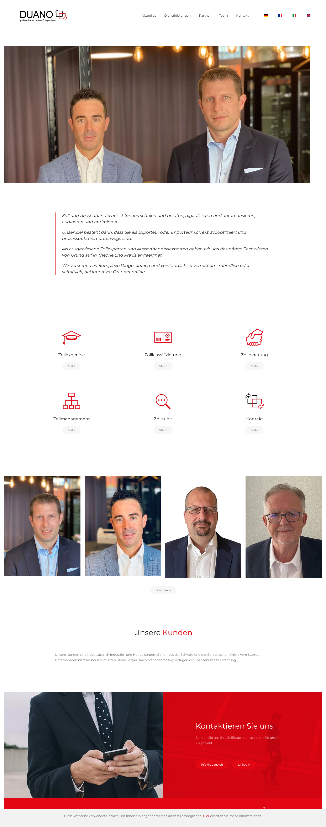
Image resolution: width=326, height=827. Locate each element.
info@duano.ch (212, 764)
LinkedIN (244, 764)
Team (223, 15)
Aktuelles (149, 15)
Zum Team (163, 590)
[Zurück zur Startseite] (43, 15)
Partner (205, 15)
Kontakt (242, 15)
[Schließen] (320, 818)
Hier (206, 816)
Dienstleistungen (177, 15)
